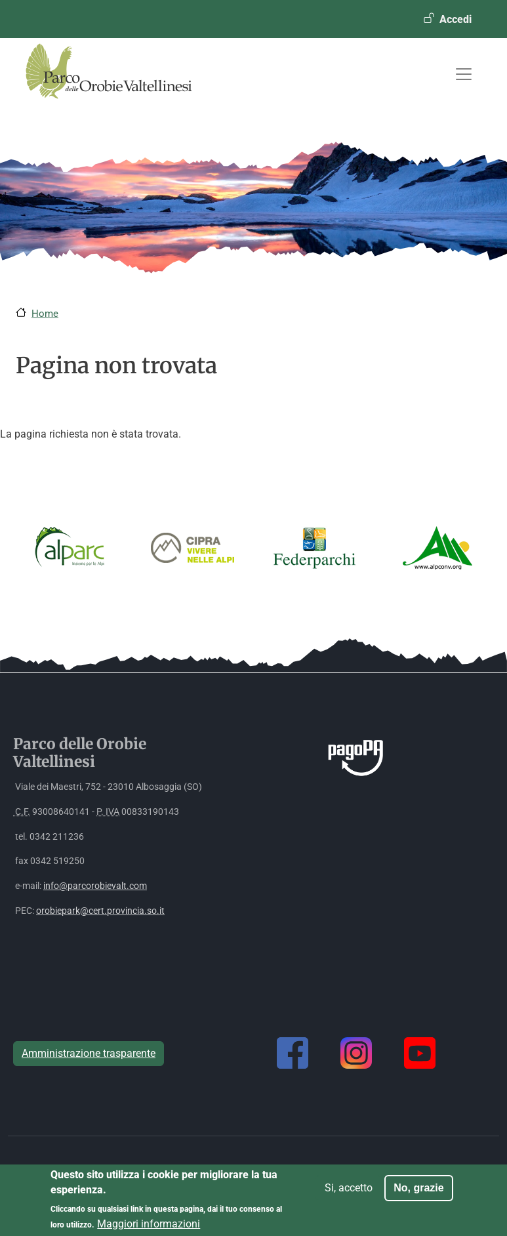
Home (44, 313)
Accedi (455, 19)
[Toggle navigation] (463, 74)
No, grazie (418, 1193)
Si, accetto (349, 1193)
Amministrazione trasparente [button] (88, 1053)
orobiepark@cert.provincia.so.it (100, 911)
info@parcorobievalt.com (95, 886)
